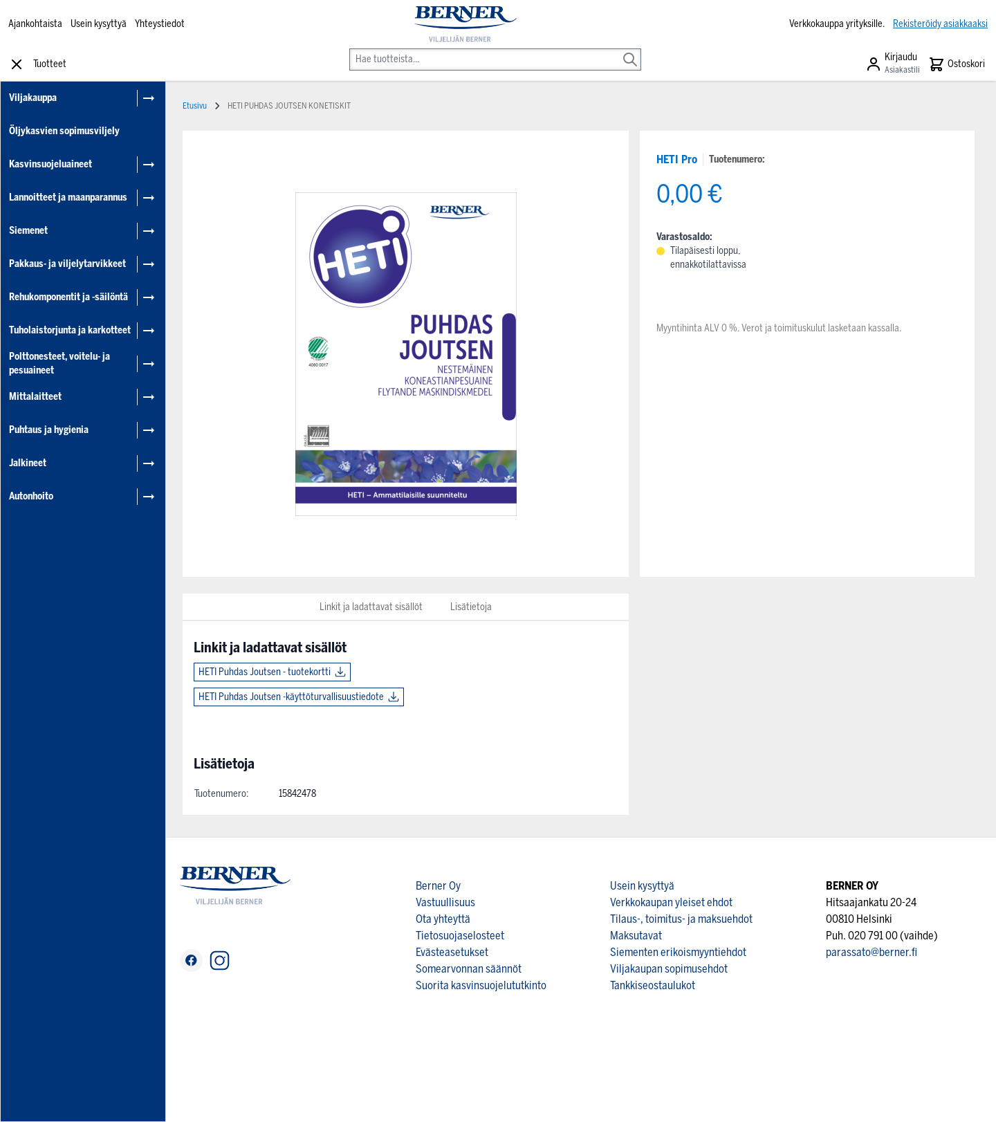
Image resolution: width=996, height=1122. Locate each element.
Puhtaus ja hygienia (49, 430)
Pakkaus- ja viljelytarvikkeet (67, 264)
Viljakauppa (33, 98)
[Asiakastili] (892, 64)
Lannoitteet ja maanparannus (68, 197)
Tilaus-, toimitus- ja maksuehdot (681, 919)
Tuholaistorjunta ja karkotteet (70, 330)
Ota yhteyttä (443, 919)
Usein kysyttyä (99, 24)
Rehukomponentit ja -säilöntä (68, 297)
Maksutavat (636, 935)
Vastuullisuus (445, 902)
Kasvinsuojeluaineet (50, 164)
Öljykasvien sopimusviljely (64, 131)
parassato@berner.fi (871, 952)
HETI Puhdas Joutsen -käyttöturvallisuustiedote (291, 697)
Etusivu (195, 106)
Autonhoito (31, 496)
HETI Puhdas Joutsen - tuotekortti (265, 672)
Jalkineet (27, 463)
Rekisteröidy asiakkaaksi (940, 24)
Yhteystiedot (160, 24)
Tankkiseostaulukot (652, 985)
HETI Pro (676, 159)
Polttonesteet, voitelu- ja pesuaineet (59, 363)
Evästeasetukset (452, 952)
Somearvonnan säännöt (469, 968)
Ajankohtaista (35, 24)
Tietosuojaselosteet (460, 935)
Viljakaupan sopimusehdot (669, 968)
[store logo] (465, 24)
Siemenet (28, 231)
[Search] (630, 49)
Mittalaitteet (35, 397)
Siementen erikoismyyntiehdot (678, 952)
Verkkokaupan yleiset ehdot (671, 902)
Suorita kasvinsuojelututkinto (481, 985)
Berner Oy (438, 885)
